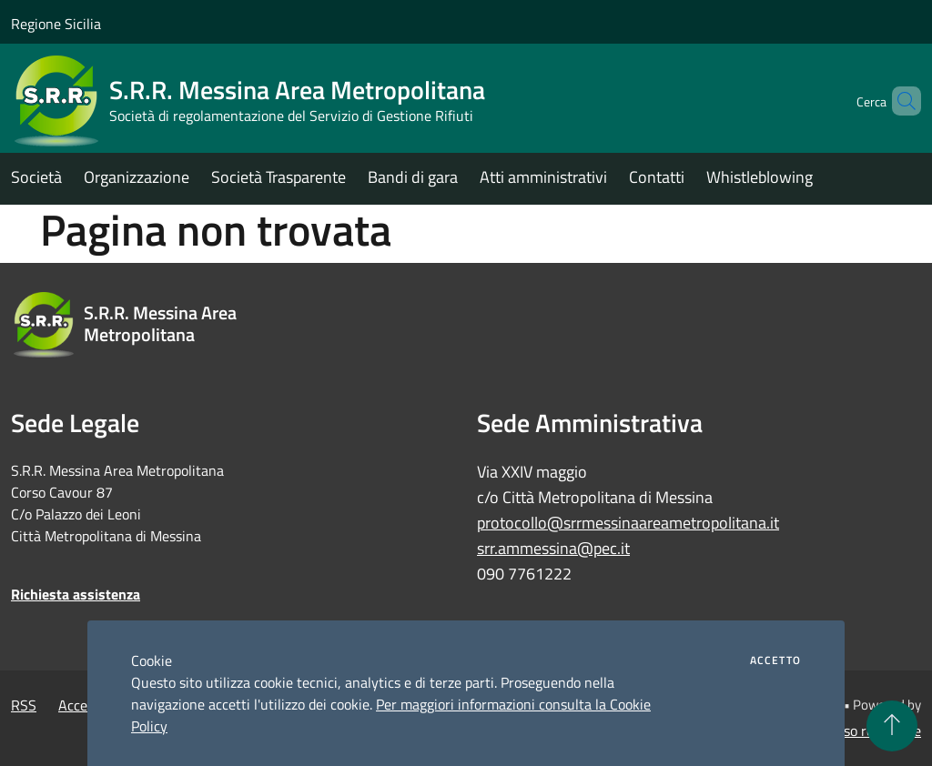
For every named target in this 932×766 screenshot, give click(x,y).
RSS (23, 705)
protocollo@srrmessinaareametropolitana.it (628, 522)
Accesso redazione (864, 730)
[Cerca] (899, 101)
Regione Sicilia (56, 24)
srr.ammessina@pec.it (553, 548)
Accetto (775, 660)
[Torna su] (891, 725)
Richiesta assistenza (75, 594)
